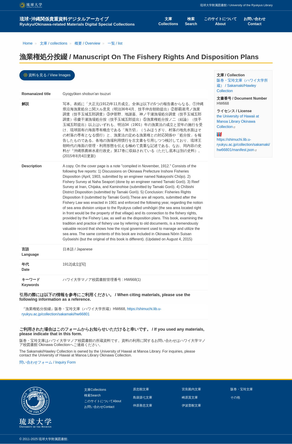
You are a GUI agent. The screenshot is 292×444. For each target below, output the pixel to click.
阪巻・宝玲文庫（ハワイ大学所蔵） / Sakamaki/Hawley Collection (242, 85)
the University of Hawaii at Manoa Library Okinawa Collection (238, 121)
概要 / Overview (87, 43)
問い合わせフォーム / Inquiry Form (47, 362)
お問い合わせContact (255, 21)
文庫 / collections (53, 43)
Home (28, 43)
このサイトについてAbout (220, 21)
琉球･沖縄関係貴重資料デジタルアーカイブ (77, 21)
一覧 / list (115, 43)
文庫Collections (168, 21)
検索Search (191, 21)
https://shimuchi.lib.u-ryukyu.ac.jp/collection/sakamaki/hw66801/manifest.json (243, 145)
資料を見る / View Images (50, 75)
